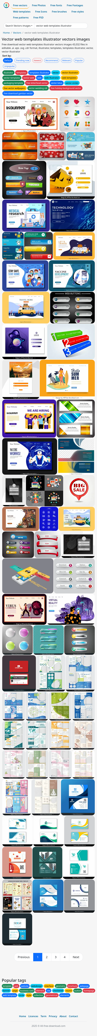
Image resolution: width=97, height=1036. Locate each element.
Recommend (52, 60)
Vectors (17, 32)
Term (43, 1016)
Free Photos (39, 5)
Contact (73, 1016)
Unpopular (9, 66)
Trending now (22, 60)
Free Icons (41, 11)
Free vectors (20, 5)
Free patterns (21, 17)
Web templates (21, 11)
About (62, 1016)
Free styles (77, 11)
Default (7, 60)
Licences (33, 1016)
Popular (79, 60)
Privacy (53, 1016)
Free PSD (38, 17)
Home (6, 32)
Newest (37, 60)
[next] (76, 957)
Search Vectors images (18, 25)
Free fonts (56, 5)
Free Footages (75, 5)
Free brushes (59, 11)
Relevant (66, 60)
